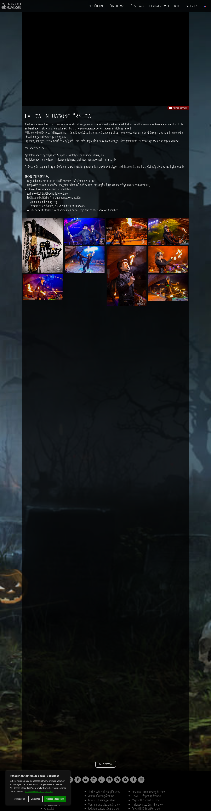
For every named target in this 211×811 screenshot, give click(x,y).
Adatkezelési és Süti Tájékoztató (40, 791)
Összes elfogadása (55, 798)
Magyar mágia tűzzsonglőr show (104, 805)
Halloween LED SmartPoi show (147, 805)
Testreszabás (18, 798)
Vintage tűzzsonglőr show (101, 797)
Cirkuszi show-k (52, 805)
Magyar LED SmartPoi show (146, 801)
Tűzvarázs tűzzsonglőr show (101, 801)
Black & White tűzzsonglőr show (104, 793)
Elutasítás (35, 798)
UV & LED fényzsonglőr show (146, 797)
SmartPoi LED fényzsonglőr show (148, 793)
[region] (38, 788)
